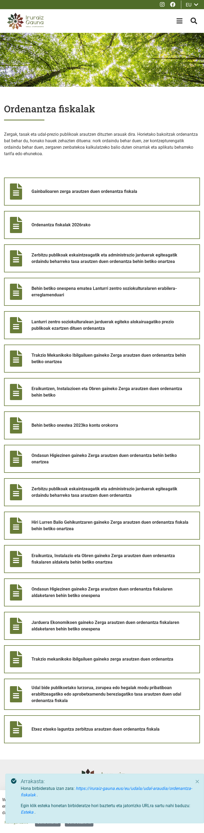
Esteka (27, 812)
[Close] (197, 781)
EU (192, 5)
